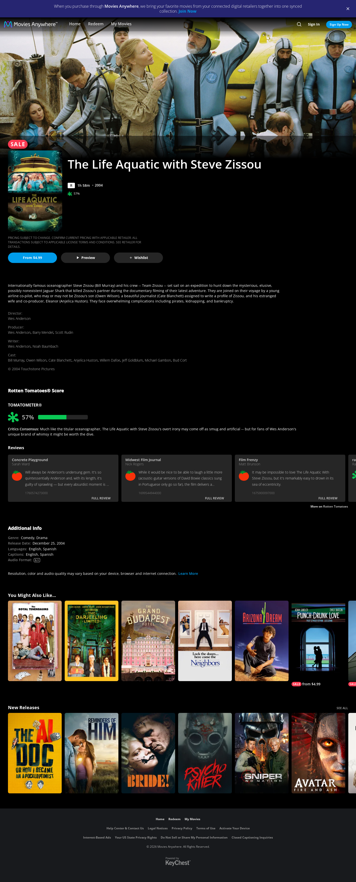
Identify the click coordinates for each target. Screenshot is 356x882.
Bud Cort (180, 360)
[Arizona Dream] (262, 641)
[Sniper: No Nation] (262, 753)
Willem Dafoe (110, 360)
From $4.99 (32, 257)
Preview (85, 257)
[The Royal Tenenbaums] (35, 641)
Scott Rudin (64, 332)
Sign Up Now (339, 24)
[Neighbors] (205, 641)
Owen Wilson (36, 360)
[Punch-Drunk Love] (318, 643)
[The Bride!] (148, 753)
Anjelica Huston (86, 360)
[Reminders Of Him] (91, 753)
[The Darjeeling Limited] (91, 641)
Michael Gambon (158, 360)
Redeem (95, 24)
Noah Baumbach (45, 346)
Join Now (188, 11)
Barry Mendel (43, 332)
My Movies (121, 24)
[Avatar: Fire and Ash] (318, 753)
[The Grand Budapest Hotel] (148, 641)
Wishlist (138, 257)
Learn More (188, 573)
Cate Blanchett (60, 360)
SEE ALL (342, 708)
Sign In (314, 24)
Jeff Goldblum (132, 360)
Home (75, 24)
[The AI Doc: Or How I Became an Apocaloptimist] (35, 753)
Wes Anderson (19, 318)
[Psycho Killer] (205, 753)
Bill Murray (16, 360)
